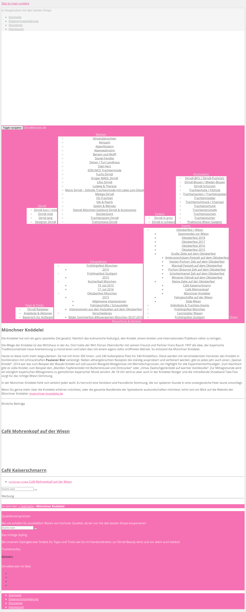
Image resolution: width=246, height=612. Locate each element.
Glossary (7, 556)
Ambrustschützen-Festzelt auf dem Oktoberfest (197, 258)
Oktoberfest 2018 (193, 238)
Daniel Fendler (104, 158)
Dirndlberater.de (35, 127)
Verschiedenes (102, 313)
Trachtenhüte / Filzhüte (204, 190)
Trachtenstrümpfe (205, 210)
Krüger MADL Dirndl (104, 178)
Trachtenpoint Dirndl (105, 218)
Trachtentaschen (205, 214)
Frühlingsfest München (102, 266)
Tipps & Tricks (34, 305)
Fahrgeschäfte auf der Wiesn (193, 297)
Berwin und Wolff (104, 154)
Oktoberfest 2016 (193, 246)
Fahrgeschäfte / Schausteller (109, 305)
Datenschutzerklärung (23, 21)
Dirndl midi (45, 214)
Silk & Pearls (104, 202)
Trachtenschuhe (205, 206)
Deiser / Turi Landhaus (104, 162)
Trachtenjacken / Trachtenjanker (205, 194)
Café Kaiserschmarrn (197, 285)
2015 (105, 270)
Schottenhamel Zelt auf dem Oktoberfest (197, 273)
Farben (160, 214)
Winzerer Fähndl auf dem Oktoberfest (197, 277)
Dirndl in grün (163, 218)
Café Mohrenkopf (197, 289)
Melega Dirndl (104, 194)
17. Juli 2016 (106, 289)
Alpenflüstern (105, 146)
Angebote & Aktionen (38, 313)
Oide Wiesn (193, 301)
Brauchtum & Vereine (126, 321)
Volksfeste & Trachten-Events (189, 305)
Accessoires (201, 174)
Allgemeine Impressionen (109, 301)
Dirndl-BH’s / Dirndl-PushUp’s (204, 178)
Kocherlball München (102, 281)
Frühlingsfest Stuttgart (102, 273)
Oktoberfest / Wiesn (189, 230)
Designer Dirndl (45, 222)
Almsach (104, 142)
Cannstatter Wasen (190, 313)
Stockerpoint (104, 214)
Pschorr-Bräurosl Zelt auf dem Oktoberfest (196, 270)
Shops (233, 317)
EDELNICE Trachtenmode (104, 170)
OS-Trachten (104, 198)
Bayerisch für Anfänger (38, 317)
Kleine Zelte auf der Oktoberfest (193, 281)
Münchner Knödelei (197, 293)
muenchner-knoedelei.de (46, 394)
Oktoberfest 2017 (193, 242)
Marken (101, 134)
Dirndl (42, 206)
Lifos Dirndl (104, 182)
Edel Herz (104, 166)
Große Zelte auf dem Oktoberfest (193, 254)
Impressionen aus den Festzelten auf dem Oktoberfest (105, 309)
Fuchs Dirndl (104, 174)
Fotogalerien (98, 262)
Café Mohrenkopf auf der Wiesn (35, 431)
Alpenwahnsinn (104, 150)
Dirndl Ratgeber (37, 309)
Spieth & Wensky (104, 206)
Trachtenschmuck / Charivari (205, 202)
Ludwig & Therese (105, 186)
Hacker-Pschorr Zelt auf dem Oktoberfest (197, 262)
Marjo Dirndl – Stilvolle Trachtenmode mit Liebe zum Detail (104, 190)
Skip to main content (15, 3)
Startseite (15, 17)
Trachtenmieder (204, 198)
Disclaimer (16, 25)
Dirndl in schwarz (163, 222)
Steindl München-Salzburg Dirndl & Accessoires (104, 210)
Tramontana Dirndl (104, 222)
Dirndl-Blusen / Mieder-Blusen (205, 182)
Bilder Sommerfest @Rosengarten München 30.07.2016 (105, 317)
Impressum (16, 29)
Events (186, 226)
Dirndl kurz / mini (45, 210)
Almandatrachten (104, 138)
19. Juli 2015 (106, 285)
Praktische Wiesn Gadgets (204, 222)
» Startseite (26, 506)
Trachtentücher (204, 218)
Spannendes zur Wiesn (193, 234)
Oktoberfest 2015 (193, 250)
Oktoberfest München (102, 293)
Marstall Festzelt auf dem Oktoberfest (197, 266)
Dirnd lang (45, 218)
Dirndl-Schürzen (205, 186)
